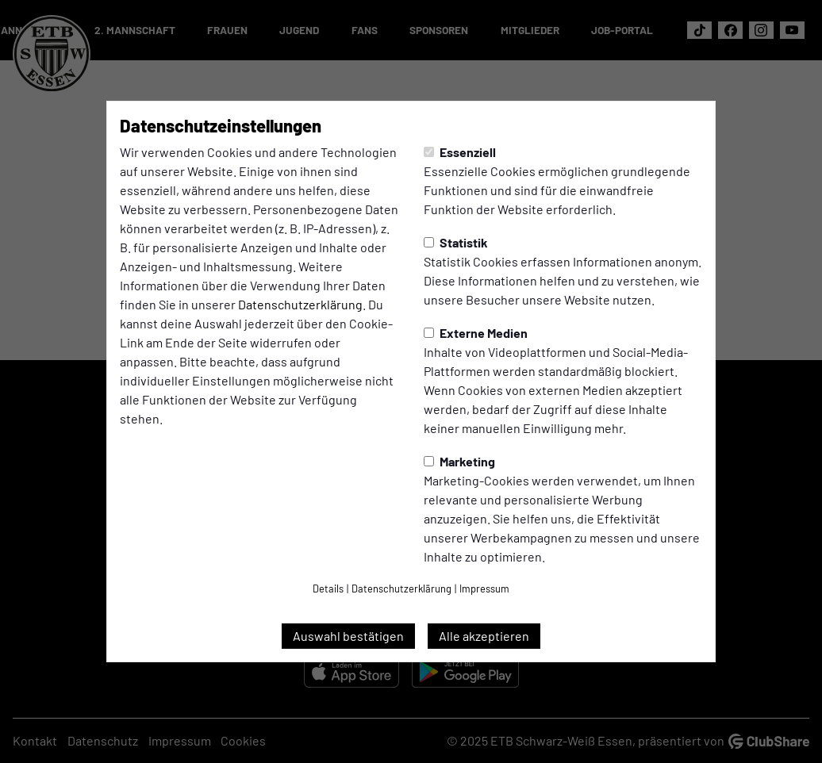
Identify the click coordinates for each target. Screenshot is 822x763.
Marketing (459, 461)
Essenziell (460, 151)
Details (328, 588)
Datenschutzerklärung (300, 304)
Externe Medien (476, 332)
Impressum (484, 588)
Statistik (456, 242)
